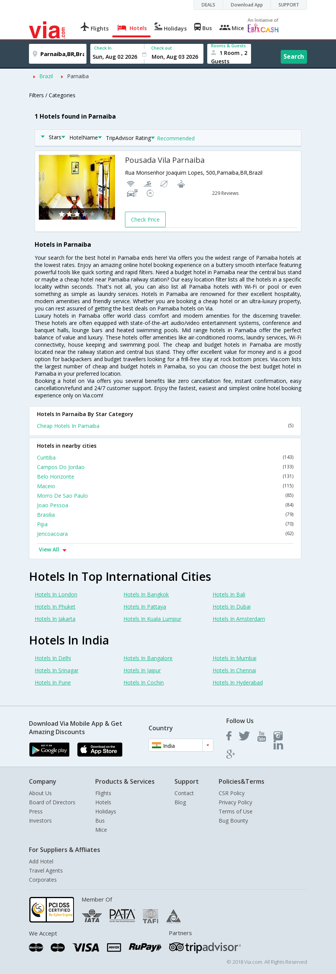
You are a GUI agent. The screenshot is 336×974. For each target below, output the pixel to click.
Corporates (43, 879)
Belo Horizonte (165, 476)
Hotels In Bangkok (146, 594)
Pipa (165, 524)
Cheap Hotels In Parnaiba (165, 425)
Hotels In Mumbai (234, 658)
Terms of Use (236, 811)
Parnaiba (78, 76)
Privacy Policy (235, 802)
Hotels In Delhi (53, 658)
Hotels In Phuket (55, 606)
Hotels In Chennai (234, 670)
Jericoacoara (165, 533)
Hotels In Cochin (143, 682)
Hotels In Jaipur (142, 670)
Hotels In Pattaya (144, 606)
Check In (103, 48)
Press (36, 811)
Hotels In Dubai (232, 606)
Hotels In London (56, 594)
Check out (161, 48)
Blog (180, 802)
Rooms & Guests (228, 45)
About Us (40, 793)
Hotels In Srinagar (56, 670)
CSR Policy (232, 793)
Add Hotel (41, 861)
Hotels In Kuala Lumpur (152, 618)
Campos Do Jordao (165, 467)
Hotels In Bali (229, 594)
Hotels (103, 802)
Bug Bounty (233, 820)
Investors (40, 820)
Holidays (105, 811)
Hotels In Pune (53, 682)
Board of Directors (52, 802)
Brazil (46, 76)
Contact (184, 793)
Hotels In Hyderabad (238, 682)
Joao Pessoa (165, 505)
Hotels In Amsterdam (239, 618)
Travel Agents (46, 870)
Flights (103, 793)
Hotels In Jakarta (55, 618)
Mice (101, 829)
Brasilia (165, 514)
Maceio (165, 486)
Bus (100, 820)
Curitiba (165, 457)
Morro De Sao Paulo (165, 495)
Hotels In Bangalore (148, 658)
